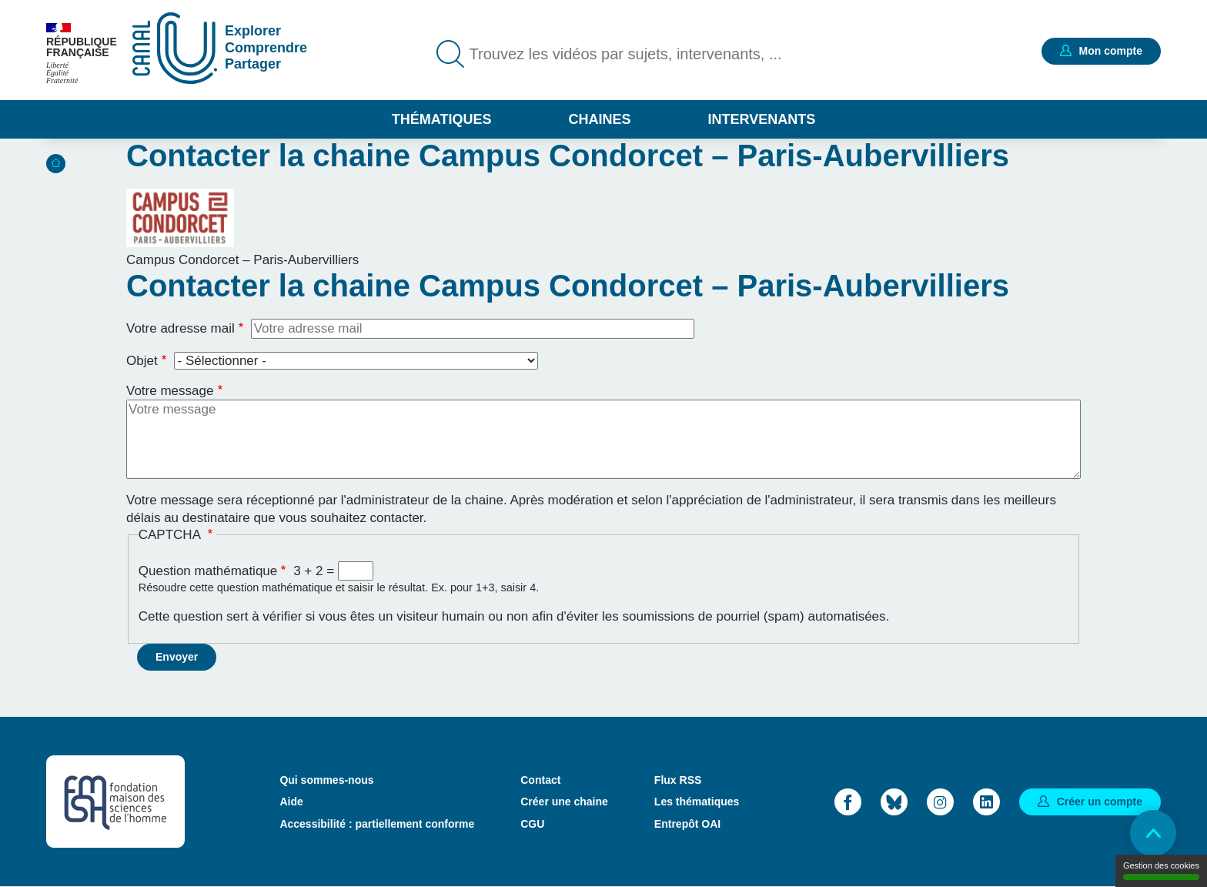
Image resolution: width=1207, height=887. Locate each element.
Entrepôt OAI (687, 824)
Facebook (847, 801)
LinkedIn (986, 801)
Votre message (169, 390)
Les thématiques (696, 801)
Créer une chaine (564, 801)
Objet (142, 360)
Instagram (940, 801)
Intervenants (762, 119)
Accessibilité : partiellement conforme (376, 824)
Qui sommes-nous (326, 780)
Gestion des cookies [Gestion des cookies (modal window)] (1161, 870)
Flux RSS (677, 780)
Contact (540, 780)
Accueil (55, 163)
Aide (291, 801)
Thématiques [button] (442, 119)
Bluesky (894, 801)
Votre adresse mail (180, 328)
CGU (532, 824)
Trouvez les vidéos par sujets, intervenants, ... (626, 53)
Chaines (599, 119)
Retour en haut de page (1153, 833)
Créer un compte (1099, 801)
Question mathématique (208, 571)
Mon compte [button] (1110, 51)
